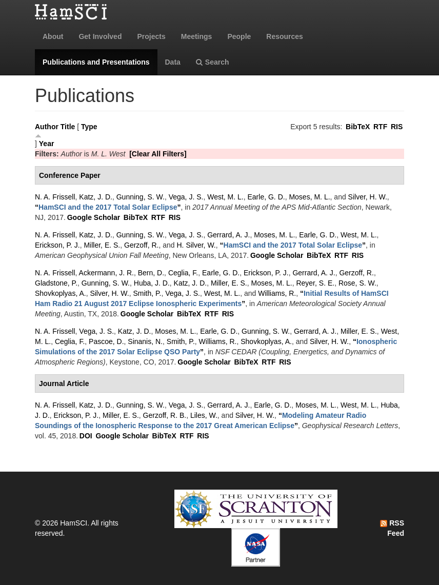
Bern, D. (151, 273)
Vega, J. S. (186, 197)
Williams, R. (277, 293)
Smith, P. (147, 293)
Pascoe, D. (106, 341)
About (53, 36)
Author (46, 127)
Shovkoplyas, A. (60, 293)
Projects (151, 36)
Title (68, 127)
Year (46, 143)
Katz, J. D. (95, 197)
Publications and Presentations (96, 62)
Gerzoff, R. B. (165, 415)
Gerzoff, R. (141, 245)
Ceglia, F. (183, 273)
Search (212, 62)
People (239, 36)
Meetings (196, 36)
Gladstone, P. (56, 283)
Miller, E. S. (102, 245)
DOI (85, 436)
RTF (380, 127)
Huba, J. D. (152, 283)
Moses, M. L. (309, 197)
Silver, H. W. (367, 197)
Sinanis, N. (145, 341)
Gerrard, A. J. (228, 235)
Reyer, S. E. (315, 283)
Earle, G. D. (266, 197)
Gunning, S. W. (140, 197)
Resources (284, 36)
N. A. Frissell (55, 197)
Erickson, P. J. (57, 245)
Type (89, 127)
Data (173, 62)
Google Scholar (93, 217)
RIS (397, 127)
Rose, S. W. (357, 283)
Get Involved (100, 36)
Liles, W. (203, 415)
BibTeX (358, 127)
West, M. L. (225, 197)
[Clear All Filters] (158, 154)
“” (108, 207)
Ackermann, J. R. (106, 273)
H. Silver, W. (196, 245)
